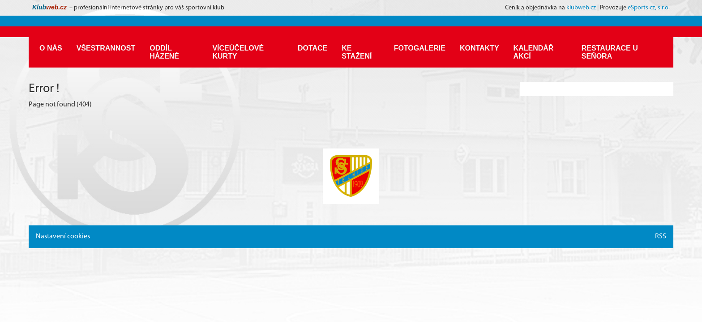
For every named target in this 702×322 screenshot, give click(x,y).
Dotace (312, 48)
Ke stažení (357, 52)
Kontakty (479, 48)
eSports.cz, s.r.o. (649, 7)
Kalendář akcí (534, 52)
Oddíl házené (164, 52)
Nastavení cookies (63, 236)
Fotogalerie (419, 48)
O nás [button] (50, 48)
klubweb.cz (581, 7)
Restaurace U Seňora (610, 52)
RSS (660, 236)
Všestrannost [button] (106, 48)
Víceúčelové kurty (238, 52)
